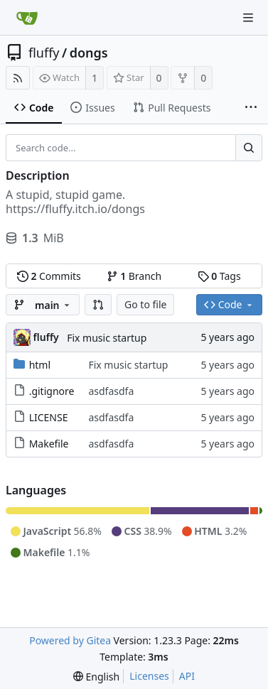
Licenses (149, 676)
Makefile (49, 443)
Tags (219, 276)
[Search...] (248, 147)
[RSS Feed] (18, 77)
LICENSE (48, 417)
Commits (49, 276)
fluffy (44, 52)
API (187, 676)
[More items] (251, 108)
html (39, 364)
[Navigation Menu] (248, 18)
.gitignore (52, 391)
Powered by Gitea (70, 640)
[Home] (27, 18)
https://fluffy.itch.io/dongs (75, 209)
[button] (98, 304)
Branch (134, 276)
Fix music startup (106, 337)
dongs (89, 52)
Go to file (145, 304)
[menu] (96, 676)
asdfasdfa (111, 391)
